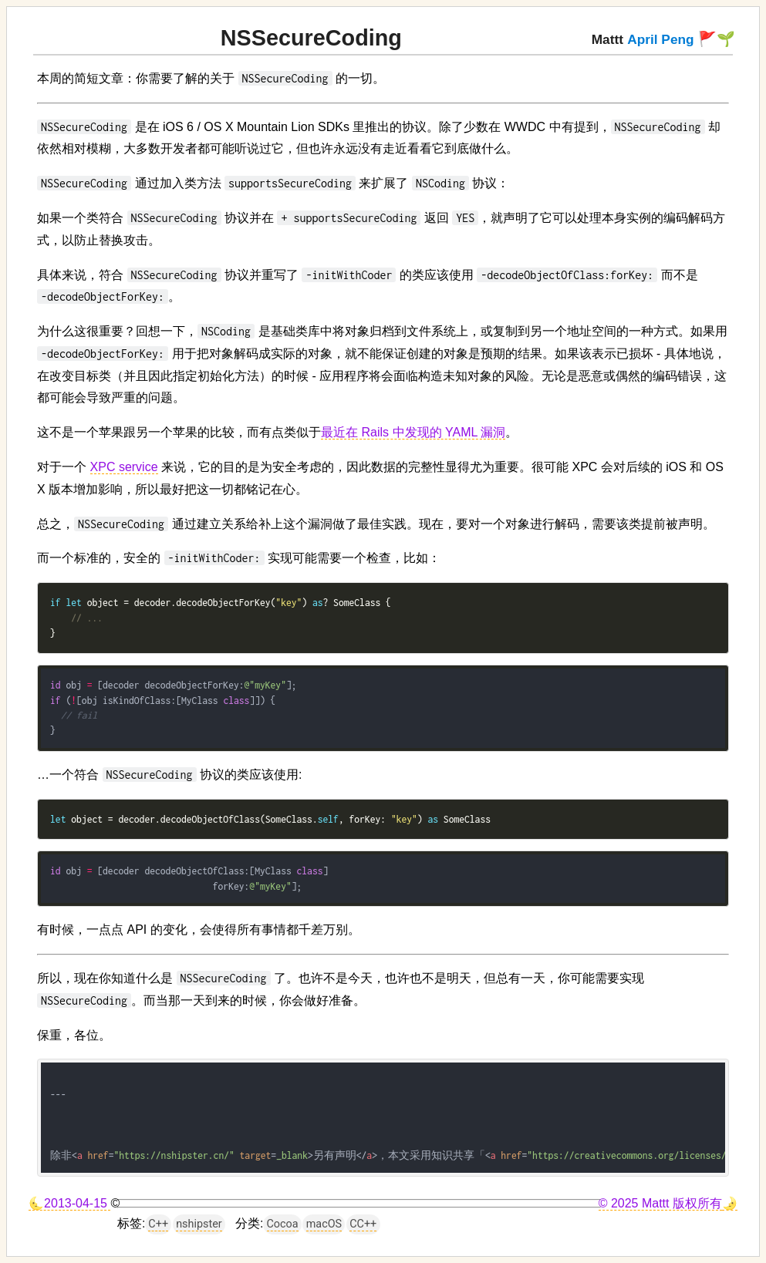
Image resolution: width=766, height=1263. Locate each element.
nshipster (199, 1224)
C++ (158, 1224)
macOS (324, 1224)
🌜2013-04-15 (69, 1203)
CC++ (362, 1224)
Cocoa (283, 1224)
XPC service (124, 466)
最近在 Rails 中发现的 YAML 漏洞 (413, 432)
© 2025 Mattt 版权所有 (660, 1203)
